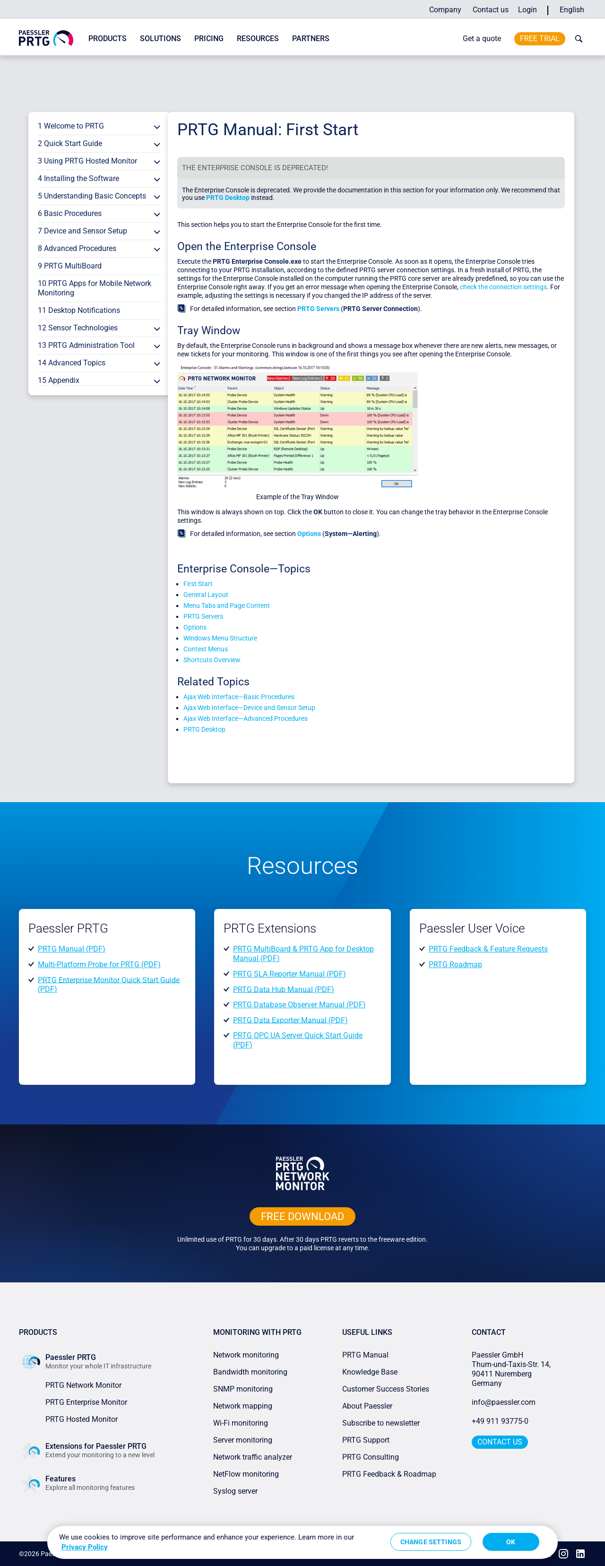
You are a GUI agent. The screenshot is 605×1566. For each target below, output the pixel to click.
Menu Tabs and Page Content (226, 605)
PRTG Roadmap (455, 964)
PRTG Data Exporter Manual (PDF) (290, 1019)
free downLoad (302, 1216)
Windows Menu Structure (220, 638)
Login (527, 9)
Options (309, 533)
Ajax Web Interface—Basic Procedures (238, 697)
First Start (198, 584)
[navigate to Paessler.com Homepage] (46, 43)
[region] (302, 1542)
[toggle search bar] (576, 38)
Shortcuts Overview (212, 660)
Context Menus (205, 649)
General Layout (205, 594)
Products (107, 38)
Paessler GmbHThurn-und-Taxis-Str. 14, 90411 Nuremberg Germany (512, 1369)
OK (510, 1542)
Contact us (491, 9)
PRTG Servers (318, 308)
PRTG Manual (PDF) (71, 948)
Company (445, 9)
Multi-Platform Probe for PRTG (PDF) (99, 964)
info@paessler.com (504, 1402)
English (572, 9)
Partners (310, 38)
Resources (258, 38)
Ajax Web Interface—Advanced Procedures (245, 718)
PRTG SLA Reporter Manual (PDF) (289, 973)
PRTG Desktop (228, 197)
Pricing (209, 38)
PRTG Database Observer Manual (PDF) (299, 1004)
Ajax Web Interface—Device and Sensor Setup (249, 707)
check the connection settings (503, 287)
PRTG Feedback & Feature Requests (488, 948)
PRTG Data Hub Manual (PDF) (283, 989)
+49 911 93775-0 (500, 1421)
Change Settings (430, 1542)
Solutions (160, 38)
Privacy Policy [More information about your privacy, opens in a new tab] (84, 1547)
